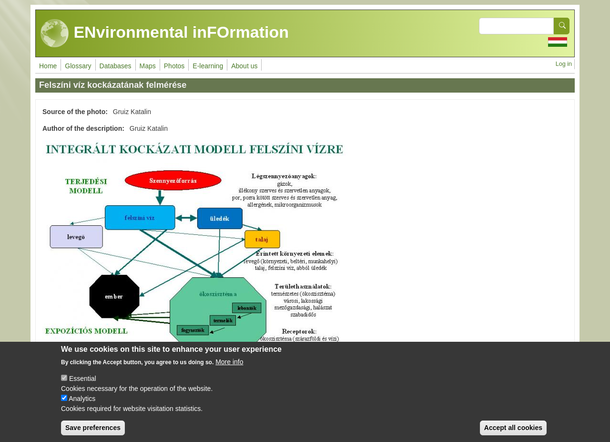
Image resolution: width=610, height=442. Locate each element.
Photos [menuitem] (174, 66)
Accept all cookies (513, 432)
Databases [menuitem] (116, 66)
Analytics (82, 403)
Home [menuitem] (48, 66)
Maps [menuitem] (148, 66)
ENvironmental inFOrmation (165, 33)
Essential (82, 383)
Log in (564, 64)
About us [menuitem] (244, 66)
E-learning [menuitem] (208, 66)
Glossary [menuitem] (78, 66)
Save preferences (93, 432)
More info (229, 366)
